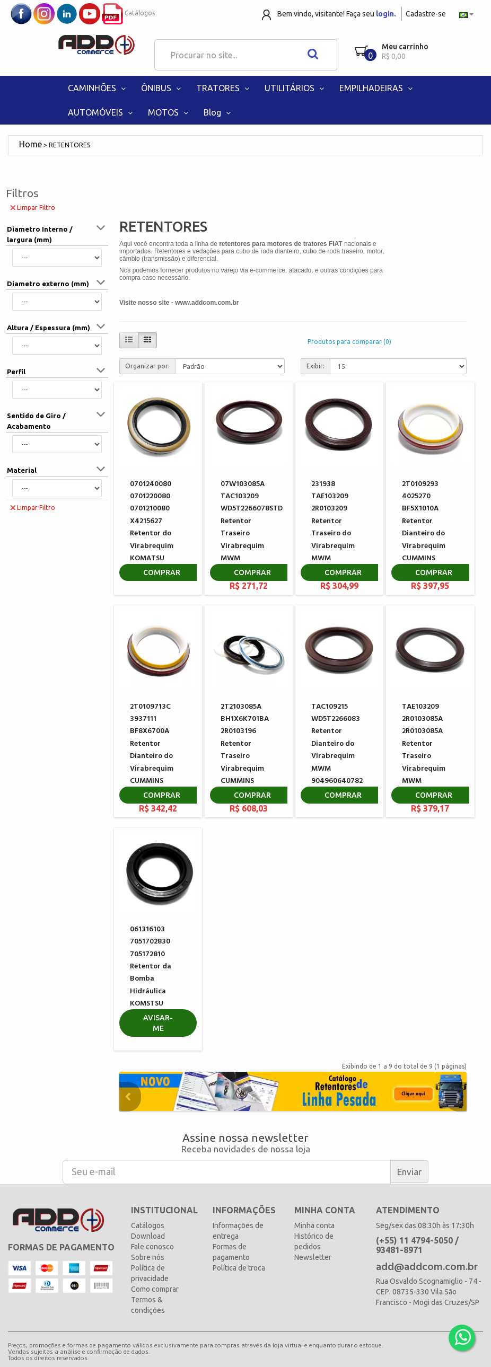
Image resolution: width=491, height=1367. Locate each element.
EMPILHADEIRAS (377, 88)
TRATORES (223, 88)
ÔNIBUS (162, 88)
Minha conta (314, 1225)
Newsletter (312, 1257)
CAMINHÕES (98, 88)
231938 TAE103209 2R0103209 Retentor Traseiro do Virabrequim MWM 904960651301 (335, 527)
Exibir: (315, 366)
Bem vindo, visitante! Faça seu (336, 14)
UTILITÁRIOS (295, 88)
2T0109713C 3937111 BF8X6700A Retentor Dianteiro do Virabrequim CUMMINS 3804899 (151, 750)
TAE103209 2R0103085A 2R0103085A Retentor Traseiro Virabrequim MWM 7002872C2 (423, 750)
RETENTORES (69, 145)
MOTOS (169, 112)
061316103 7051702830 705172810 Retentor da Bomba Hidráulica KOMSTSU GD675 (150, 972)
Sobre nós (147, 1257)
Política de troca (239, 1268)
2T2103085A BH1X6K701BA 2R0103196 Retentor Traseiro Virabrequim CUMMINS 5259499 (245, 750)
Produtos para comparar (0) (349, 341)
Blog (218, 112)
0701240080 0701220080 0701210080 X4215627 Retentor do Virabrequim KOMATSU (151, 521)
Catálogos (128, 13)
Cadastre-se (426, 14)
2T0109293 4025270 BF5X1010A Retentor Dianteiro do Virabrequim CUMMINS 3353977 (423, 527)
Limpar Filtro (32, 207)
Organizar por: (147, 366)
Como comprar (155, 1289)
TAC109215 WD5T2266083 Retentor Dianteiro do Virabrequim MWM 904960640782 (337, 744)
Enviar (409, 1172)
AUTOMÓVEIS (101, 112)
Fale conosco (152, 1246)
